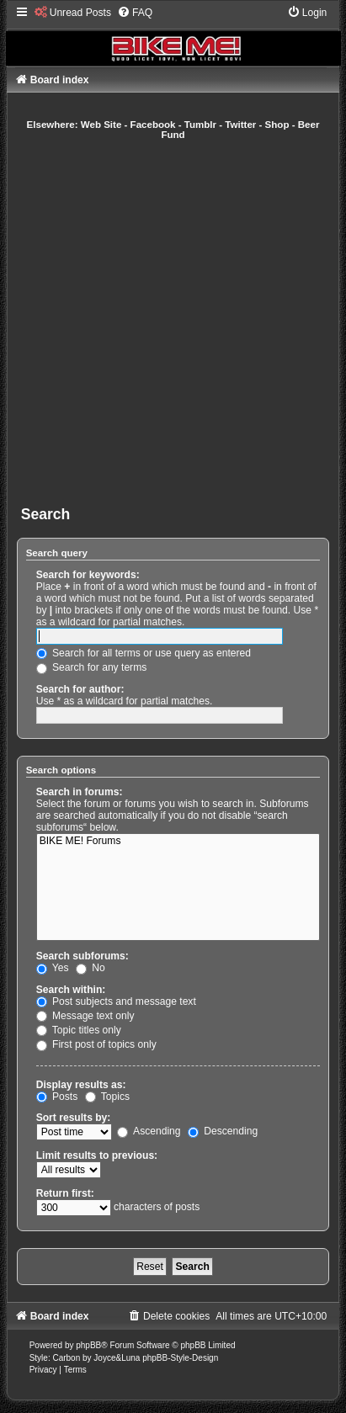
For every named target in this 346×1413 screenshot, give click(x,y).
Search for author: (80, 689)
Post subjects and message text (116, 1001)
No (90, 968)
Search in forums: (79, 792)
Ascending (148, 1131)
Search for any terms (91, 667)
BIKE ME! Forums (178, 841)
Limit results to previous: (96, 1155)
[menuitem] (73, 13)
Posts (57, 1096)
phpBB (88, 1345)
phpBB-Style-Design (180, 1358)
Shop (277, 125)
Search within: (71, 990)
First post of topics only (96, 1044)
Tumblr (200, 125)
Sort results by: (73, 1117)
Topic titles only (78, 1030)
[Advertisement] (173, 323)
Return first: (65, 1193)
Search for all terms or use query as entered (143, 653)
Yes (52, 968)
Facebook (153, 125)
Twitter (240, 125)
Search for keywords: (88, 575)
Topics (107, 1096)
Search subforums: (82, 956)
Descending (223, 1131)
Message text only (85, 1016)
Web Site (101, 125)
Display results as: (81, 1085)
